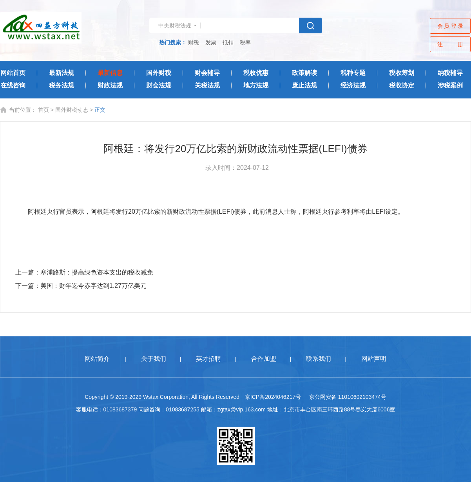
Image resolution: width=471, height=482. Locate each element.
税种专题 (353, 72)
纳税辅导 (450, 72)
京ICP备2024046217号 (273, 397)
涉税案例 (450, 85)
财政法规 (110, 85)
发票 (210, 42)
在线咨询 (12, 85)
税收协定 (401, 85)
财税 (193, 42)
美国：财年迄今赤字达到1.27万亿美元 (93, 285)
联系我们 (318, 358)
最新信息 (110, 72)
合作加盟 (263, 358)
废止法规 (304, 85)
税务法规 (61, 85)
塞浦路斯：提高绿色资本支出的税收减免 (96, 272)
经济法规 (353, 85)
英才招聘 (208, 358)
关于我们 (153, 358)
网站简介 (97, 358)
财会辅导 (207, 72)
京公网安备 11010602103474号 (347, 397)
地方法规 (255, 85)
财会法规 (158, 85)
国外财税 (158, 72)
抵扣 (228, 42)
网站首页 (12, 72)
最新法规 (61, 72)
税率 (245, 42)
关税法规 (207, 85)
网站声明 (373, 358)
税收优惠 (255, 72)
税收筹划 (401, 72)
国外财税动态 (71, 110)
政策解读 (304, 72)
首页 (43, 110)
